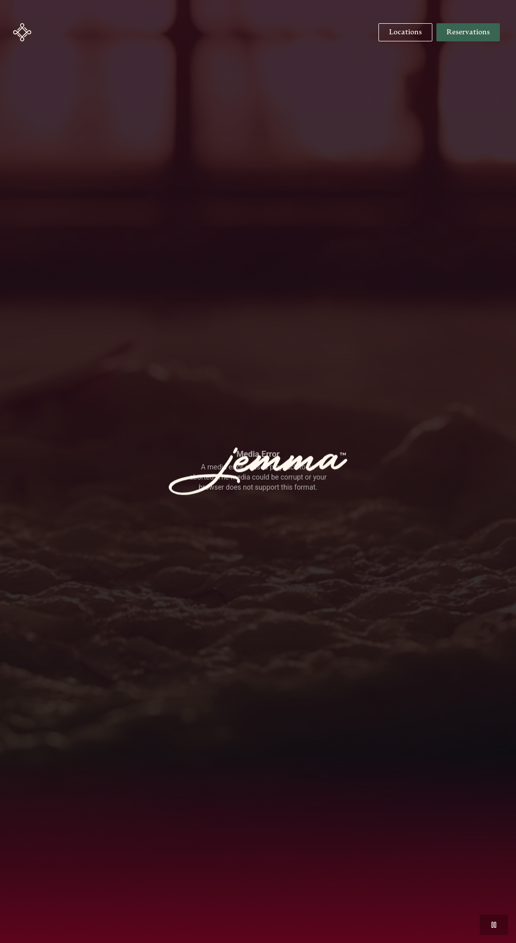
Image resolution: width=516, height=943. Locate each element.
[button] (22, 32)
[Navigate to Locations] (405, 32)
